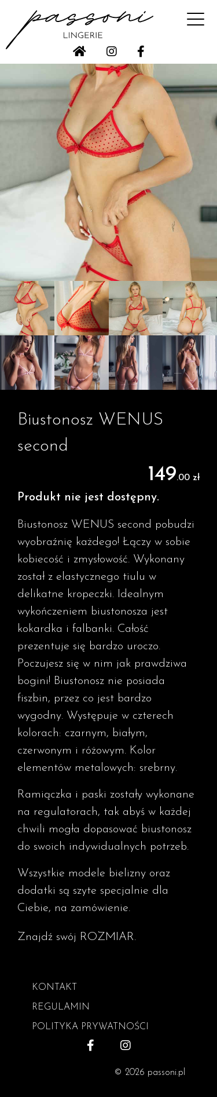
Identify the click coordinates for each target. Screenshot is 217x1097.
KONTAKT (54, 987)
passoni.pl (166, 1072)
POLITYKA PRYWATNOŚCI (90, 1027)
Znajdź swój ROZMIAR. (76, 937)
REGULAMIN (61, 1007)
